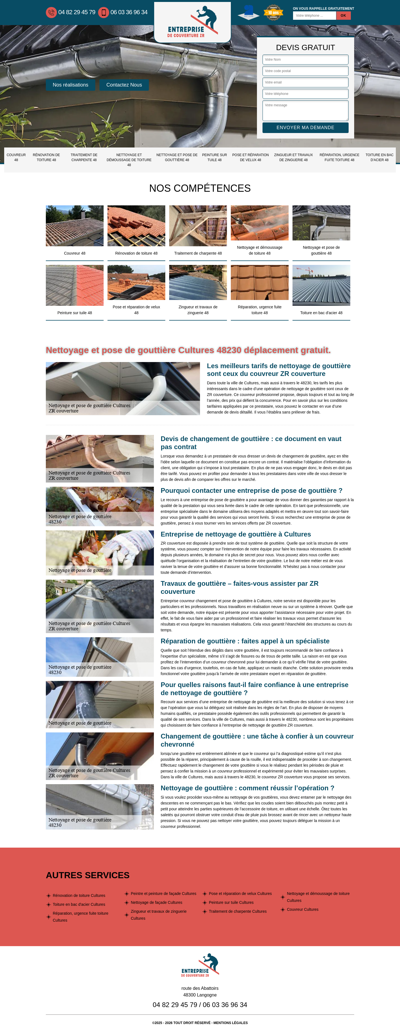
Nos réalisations (70, 85)
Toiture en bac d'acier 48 (379, 157)
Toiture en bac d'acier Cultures (79, 904)
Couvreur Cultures (303, 909)
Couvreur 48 (16, 157)
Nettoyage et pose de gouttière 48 (177, 157)
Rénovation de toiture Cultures (79, 895)
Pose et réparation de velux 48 (250, 157)
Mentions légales (231, 1023)
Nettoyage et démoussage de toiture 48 (129, 160)
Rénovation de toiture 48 (46, 157)
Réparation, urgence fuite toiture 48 (339, 157)
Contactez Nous (124, 85)
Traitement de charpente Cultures (238, 911)
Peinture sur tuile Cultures (231, 902)
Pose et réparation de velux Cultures (240, 893)
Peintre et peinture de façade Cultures (163, 893)
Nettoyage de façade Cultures (156, 902)
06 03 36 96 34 (123, 12)
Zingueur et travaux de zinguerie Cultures (159, 915)
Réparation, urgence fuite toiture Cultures (80, 916)
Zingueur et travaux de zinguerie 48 (293, 157)
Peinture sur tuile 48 (214, 157)
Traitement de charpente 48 (84, 157)
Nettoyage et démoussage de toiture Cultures (318, 897)
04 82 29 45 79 (70, 12)
